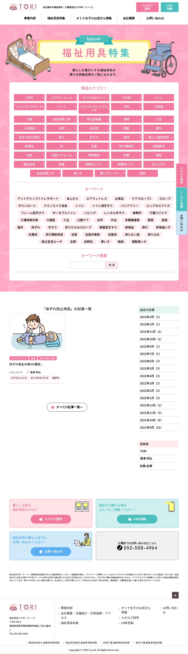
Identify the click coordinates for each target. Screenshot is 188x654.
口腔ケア (83, 220)
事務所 (137, 213)
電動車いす (139, 241)
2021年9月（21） (151, 427)
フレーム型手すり (33, 213)
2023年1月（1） (151, 324)
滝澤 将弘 (146, 458)
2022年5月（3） (151, 368)
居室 (164, 220)
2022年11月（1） (151, 331)
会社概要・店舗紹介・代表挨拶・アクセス (86, 615)
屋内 (159, 128)
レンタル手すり (114, 213)
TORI (143, 451)
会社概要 (129, 18)
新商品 (29, 146)
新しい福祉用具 (159, 137)
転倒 (142, 173)
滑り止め (153, 234)
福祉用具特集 (56, 18)
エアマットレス (61, 97)
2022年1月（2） (151, 398)
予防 (126, 106)
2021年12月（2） (151, 405)
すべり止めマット (94, 97)
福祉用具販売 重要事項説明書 (81, 642)
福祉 (159, 155)
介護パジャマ (158, 213)
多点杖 (94, 128)
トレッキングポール (29, 106)
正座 (94, 146)
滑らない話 (132, 234)
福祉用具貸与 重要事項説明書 (43, 642)
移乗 (62, 164)
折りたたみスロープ (78, 227)
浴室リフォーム (61, 155)
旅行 (145, 227)
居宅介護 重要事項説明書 (149, 642)
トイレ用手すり (102, 205)
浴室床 (112, 234)
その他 (126, 97)
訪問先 (88, 241)
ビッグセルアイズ (158, 205)
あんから (72, 198)
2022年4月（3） (151, 376)
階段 (121, 241)
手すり (94, 137)
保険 (126, 119)
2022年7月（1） (151, 353)
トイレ (158, 97)
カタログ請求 (53, 519)
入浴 (159, 119)
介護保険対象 (29, 220)
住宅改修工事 (61, 119)
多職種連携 (132, 220)
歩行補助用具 (54, 234)
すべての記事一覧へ (69, 407)
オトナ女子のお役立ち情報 (94, 18)
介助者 (158, 106)
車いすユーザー (110, 173)
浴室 (29, 155)
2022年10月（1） (151, 339)
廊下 (62, 137)
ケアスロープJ (141, 198)
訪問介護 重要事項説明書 (116, 642)
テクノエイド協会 (55, 205)
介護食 (50, 220)
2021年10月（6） (151, 420)
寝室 (126, 128)
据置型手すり (108, 227)
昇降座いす (163, 227)
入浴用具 (29, 128)
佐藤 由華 (146, 466)
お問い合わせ (155, 18)
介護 (29, 119)
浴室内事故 (92, 234)
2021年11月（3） (151, 412)
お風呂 (119, 198)
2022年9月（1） (151, 346)
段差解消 (159, 146)
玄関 (126, 155)
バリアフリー (129, 205)
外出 (114, 220)
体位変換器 (94, 119)
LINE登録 (139, 519)
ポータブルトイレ (64, 213)
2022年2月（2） (151, 390)
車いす (77, 173)
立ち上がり (158, 164)
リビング (90, 213)
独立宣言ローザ (51, 241)
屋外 (20, 227)
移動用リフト (126, 164)
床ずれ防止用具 (29, 137)
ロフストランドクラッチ (94, 108)
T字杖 (29, 97)
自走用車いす (45, 173)
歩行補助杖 (126, 146)
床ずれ (35, 227)
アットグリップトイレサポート (38, 198)
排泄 (126, 137)
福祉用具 (29, 164)
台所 (62, 128)
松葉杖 (33, 234)
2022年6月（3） (151, 361)
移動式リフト (94, 164)
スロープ (165, 198)
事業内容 (30, 18)
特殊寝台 (94, 155)
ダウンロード (27, 205)
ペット (61, 106)
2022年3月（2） (151, 383)
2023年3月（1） (151, 317)
